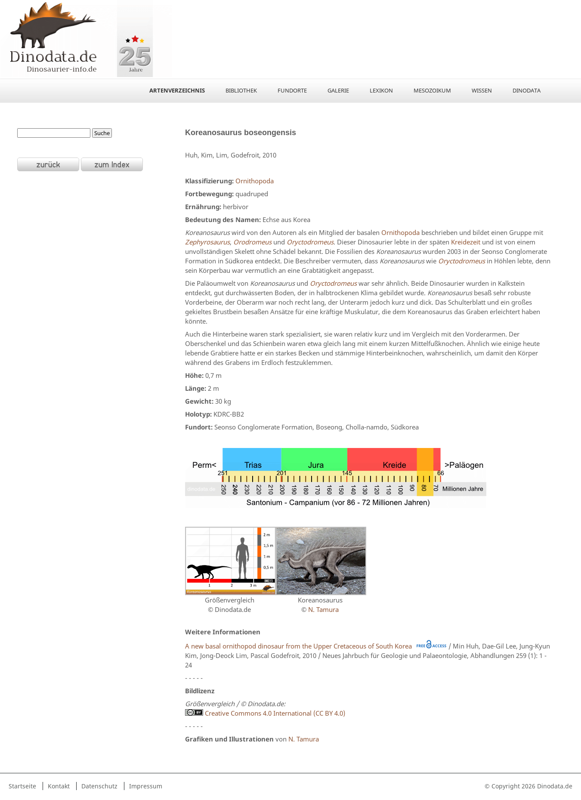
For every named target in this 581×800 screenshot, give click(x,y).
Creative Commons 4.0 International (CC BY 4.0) (265, 713)
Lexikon (381, 90)
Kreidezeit (465, 242)
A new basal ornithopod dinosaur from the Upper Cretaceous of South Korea (298, 646)
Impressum (145, 786)
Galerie (338, 90)
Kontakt (59, 786)
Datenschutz (99, 786)
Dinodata (527, 90)
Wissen (482, 90)
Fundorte (292, 90)
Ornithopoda (254, 180)
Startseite (22, 786)
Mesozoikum (432, 90)
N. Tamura (323, 609)
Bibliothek (241, 90)
